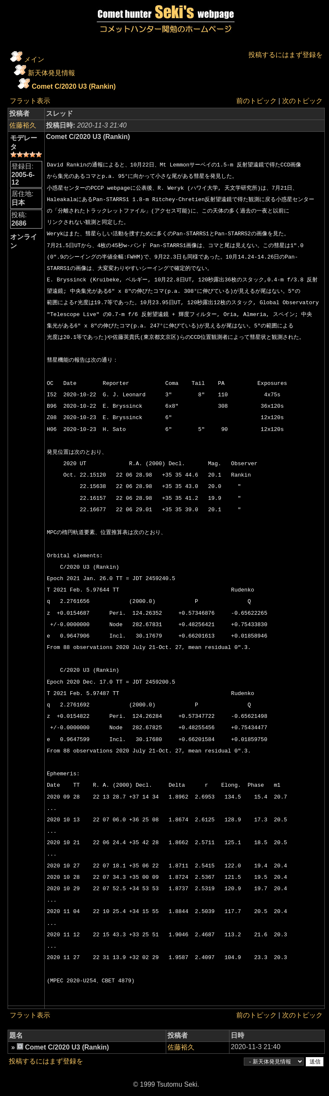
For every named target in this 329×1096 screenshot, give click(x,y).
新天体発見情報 (51, 72)
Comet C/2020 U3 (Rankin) (74, 86)
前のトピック (256, 100)
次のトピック (302, 100)
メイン (34, 59)
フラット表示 (30, 100)
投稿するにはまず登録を (285, 54)
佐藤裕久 (22, 125)
